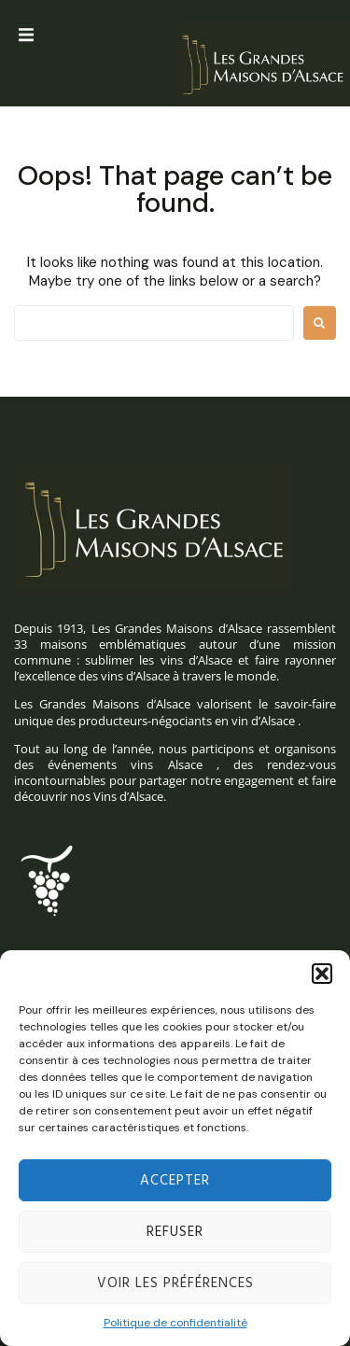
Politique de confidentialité (175, 1322)
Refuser (175, 1232)
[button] (322, 973)
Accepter (175, 1181)
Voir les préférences (175, 1283)
